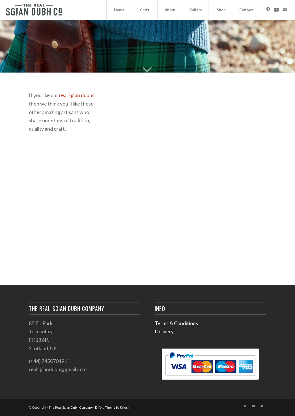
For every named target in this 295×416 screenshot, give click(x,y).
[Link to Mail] (285, 9)
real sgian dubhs (76, 95)
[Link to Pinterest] (268, 9)
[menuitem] (119, 10)
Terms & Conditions (176, 323)
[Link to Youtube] (276, 9)
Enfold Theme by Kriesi (112, 407)
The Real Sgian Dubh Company (71, 407)
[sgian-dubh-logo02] (34, 10)
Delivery (164, 331)
